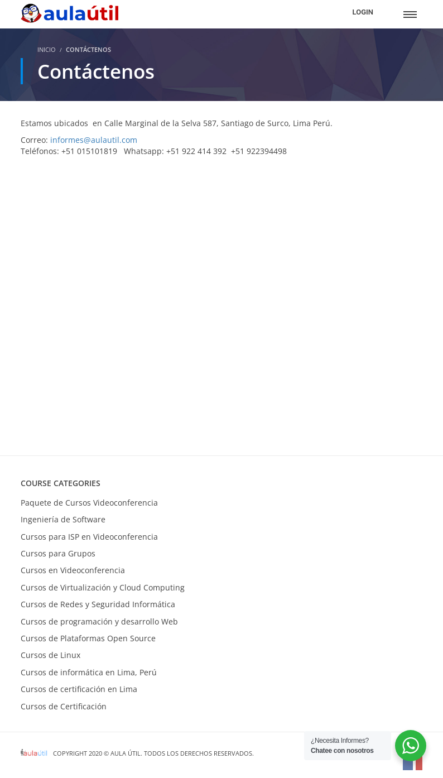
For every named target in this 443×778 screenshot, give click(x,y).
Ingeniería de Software (63, 519)
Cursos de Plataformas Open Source (88, 638)
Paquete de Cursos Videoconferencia (89, 502)
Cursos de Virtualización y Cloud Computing (103, 587)
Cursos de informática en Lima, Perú (89, 672)
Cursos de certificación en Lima (79, 689)
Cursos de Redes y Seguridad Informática (98, 604)
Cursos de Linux (50, 655)
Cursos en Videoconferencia (73, 570)
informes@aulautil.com (93, 140)
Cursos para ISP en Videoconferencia (89, 536)
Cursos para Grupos (58, 553)
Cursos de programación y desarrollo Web (99, 621)
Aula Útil (125, 753)
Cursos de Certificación (64, 706)
